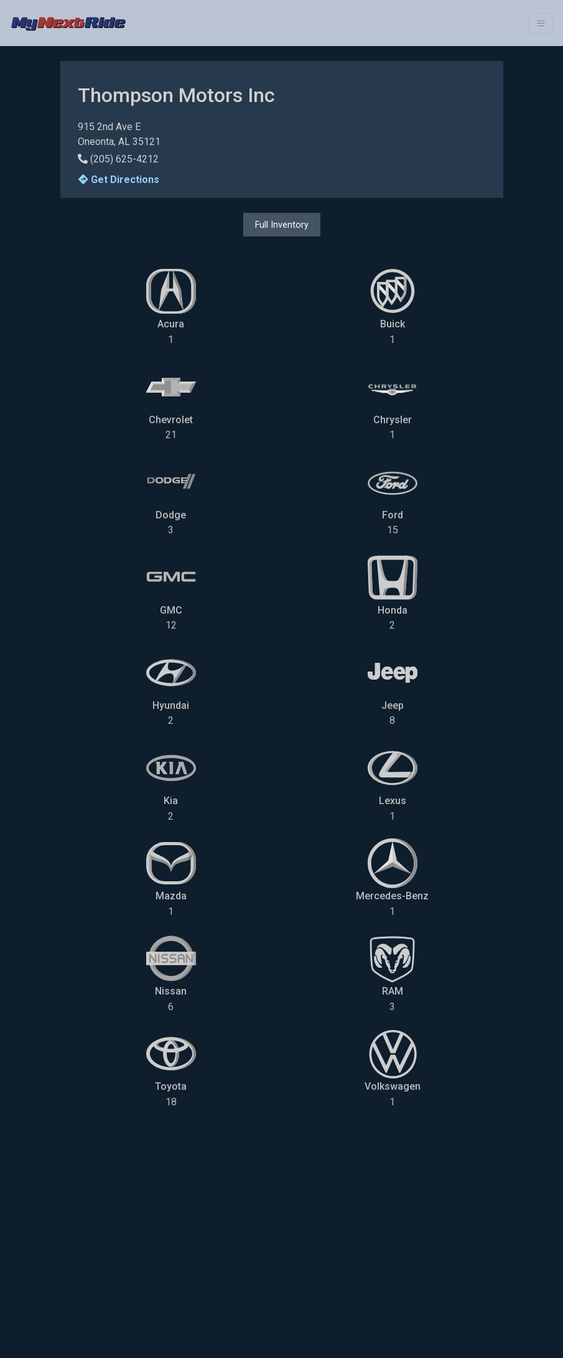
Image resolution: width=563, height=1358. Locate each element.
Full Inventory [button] (282, 225)
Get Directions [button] (118, 179)
